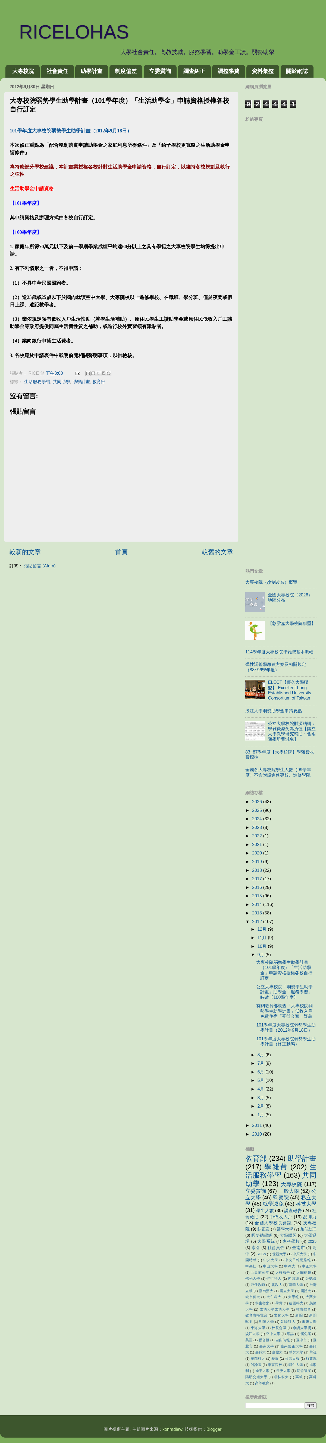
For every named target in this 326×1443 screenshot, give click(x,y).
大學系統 (266, 1241)
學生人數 (265, 1210)
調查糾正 (194, 71)
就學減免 (273, 1204)
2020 (257, 852)
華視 (312, 1352)
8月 (261, 1054)
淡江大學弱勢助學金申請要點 (273, 710)
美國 (248, 1340)
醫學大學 (285, 1229)
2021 (257, 844)
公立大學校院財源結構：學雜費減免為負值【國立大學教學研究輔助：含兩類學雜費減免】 (292, 731)
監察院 (281, 1197)
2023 (257, 827)
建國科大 (296, 1303)
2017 (257, 878)
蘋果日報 (292, 1358)
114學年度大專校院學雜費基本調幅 (279, 651)
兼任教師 (258, 1285)
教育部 (98, 381)
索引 (256, 1247)
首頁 (121, 551)
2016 (257, 887)
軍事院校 (275, 1365)
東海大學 (258, 1328)
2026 (257, 801)
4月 (261, 1088)
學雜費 (276, 1167)
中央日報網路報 (298, 1260)
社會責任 (57, 71)
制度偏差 (126, 71)
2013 (257, 912)
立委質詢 (160, 71)
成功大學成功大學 (274, 1309)
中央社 (250, 1266)
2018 (257, 870)
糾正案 (264, 1229)
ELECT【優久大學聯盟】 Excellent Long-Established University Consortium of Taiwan (289, 690)
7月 (261, 1063)
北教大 (276, 1285)
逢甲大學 (262, 1371)
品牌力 (310, 1216)
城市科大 (252, 1297)
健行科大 (274, 1278)
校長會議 (279, 1328)
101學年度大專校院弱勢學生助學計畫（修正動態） (286, 1041)
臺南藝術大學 (292, 1346)
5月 (261, 1080)
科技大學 (306, 1204)
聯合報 (264, 1340)
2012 (257, 921)
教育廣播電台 (256, 1315)
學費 (279, 1303)
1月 (261, 1114)
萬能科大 (258, 1358)
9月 (261, 954)
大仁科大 (274, 1297)
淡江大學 (252, 1334)
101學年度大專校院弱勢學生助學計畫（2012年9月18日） (286, 1027)
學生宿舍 (262, 1303)
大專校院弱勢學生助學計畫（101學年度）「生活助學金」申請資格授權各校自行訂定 (284, 970)
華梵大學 (296, 1352)
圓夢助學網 (261, 1235)
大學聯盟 (288, 1235)
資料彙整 (263, 71)
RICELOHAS (64, 32)
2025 (257, 810)
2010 (257, 1133)
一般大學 (288, 1191)
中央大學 (270, 1260)
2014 (257, 904)
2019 (257, 861)
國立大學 (287, 1291)
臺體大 (277, 1352)
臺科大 (260, 1352)
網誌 (290, 1334)
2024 (257, 818)
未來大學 (309, 1322)
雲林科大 (281, 1377)
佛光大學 (252, 1278)
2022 (257, 835)
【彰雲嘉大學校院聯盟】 (292, 623)
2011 (257, 1125)
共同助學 (61, 381)
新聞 (299, 1315)
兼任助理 (308, 1229)
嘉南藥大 (266, 1291)
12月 (262, 929)
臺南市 (298, 1247)
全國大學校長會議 (273, 1222)
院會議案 (304, 1371)
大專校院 (23, 71)
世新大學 (279, 1254)
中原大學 (300, 1254)
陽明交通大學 (256, 1377)
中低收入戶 (281, 1216)
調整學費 (228, 71)
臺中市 (301, 1340)
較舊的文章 (217, 551)
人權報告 (282, 1272)
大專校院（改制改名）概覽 (271, 582)
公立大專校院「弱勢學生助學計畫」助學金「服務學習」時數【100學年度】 (284, 992)
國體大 (305, 1291)
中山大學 (270, 1266)
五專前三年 (260, 1272)
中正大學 (309, 1266)
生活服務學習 (37, 381)
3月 (261, 1097)
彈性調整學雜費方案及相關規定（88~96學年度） (275, 667)
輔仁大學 (296, 1365)
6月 (261, 1071)
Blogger (213, 1429)
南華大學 (296, 1285)
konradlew (172, 1429)
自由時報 (282, 1340)
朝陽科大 (288, 1322)
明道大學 (266, 1322)
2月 (261, 1106)
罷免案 (305, 1334)
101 (71, 131)
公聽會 (311, 1278)
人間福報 (303, 1272)
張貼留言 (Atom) (40, 565)
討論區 (256, 1365)
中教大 (289, 1266)
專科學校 (291, 1241)
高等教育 (262, 1383)
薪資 (274, 1358)
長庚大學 (283, 1371)
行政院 (311, 1358)
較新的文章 (25, 551)
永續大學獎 (302, 1328)
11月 (262, 937)
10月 (262, 946)
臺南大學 (266, 1346)
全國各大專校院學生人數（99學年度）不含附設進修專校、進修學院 (278, 772)
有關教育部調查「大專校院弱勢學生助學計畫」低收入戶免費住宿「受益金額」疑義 (284, 1011)
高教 (299, 1377)
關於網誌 (297, 71)
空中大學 (273, 1334)
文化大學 (281, 1315)
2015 (257, 895)
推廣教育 (303, 1309)
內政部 (293, 1278)
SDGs (261, 1254)
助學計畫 (91, 71)
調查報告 (293, 1210)
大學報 (293, 1297)
